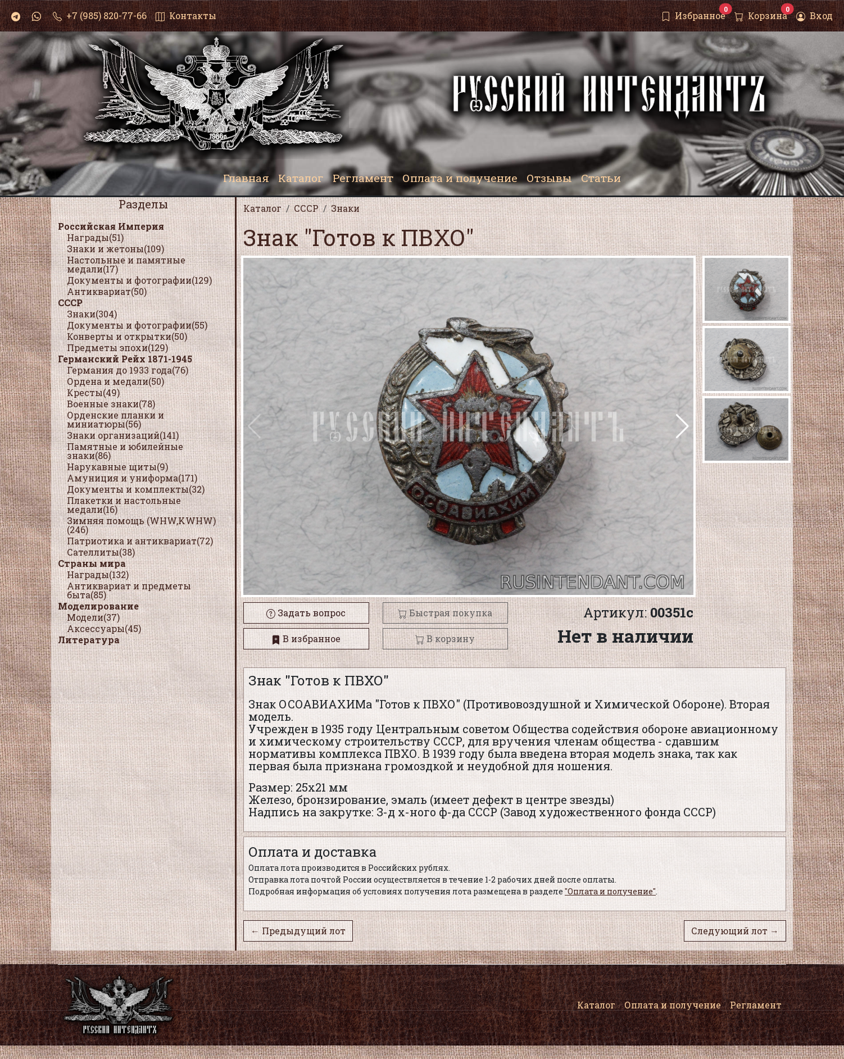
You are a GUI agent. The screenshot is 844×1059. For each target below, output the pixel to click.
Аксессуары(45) (104, 628)
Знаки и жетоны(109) (115, 248)
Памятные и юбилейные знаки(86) (125, 450)
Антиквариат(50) (107, 291)
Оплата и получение (672, 1005)
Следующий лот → (735, 931)
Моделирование (98, 606)
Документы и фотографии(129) (139, 280)
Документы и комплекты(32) (136, 489)
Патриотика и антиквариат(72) (140, 541)
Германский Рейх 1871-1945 (125, 359)
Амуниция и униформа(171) (132, 478)
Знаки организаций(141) (123, 435)
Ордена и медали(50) (115, 381)
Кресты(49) (93, 392)
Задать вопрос (306, 613)
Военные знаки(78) (111, 404)
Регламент (756, 1005)
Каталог (596, 1005)
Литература (89, 640)
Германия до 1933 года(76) (127, 370)
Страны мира (92, 563)
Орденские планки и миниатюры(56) (115, 419)
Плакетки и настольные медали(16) (124, 504)
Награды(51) (95, 237)
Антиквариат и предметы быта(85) (129, 590)
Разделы (143, 204)
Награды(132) (98, 574)
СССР (70, 302)
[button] (682, 426)
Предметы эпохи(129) (117, 347)
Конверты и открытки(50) (127, 336)
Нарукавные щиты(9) (117, 466)
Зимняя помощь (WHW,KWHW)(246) (141, 525)
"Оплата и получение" (610, 891)
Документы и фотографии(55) (137, 325)
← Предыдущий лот (298, 931)
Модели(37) (93, 617)
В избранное (306, 638)
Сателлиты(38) (101, 552)
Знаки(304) (92, 314)
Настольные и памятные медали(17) (126, 264)
